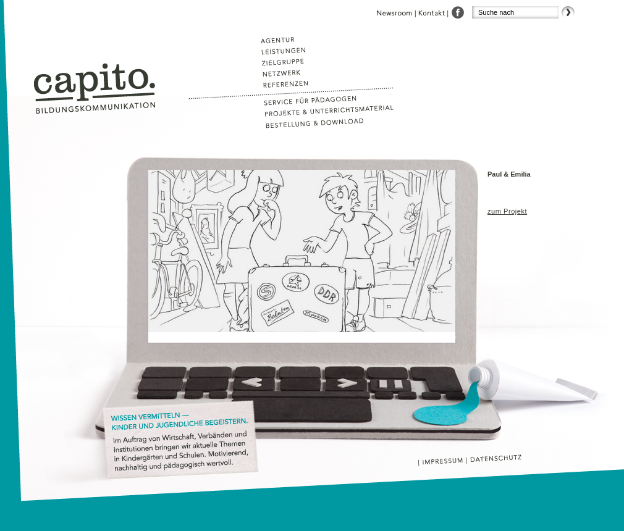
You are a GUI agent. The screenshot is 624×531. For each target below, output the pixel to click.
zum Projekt (507, 211)
